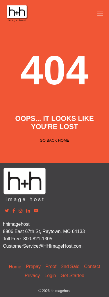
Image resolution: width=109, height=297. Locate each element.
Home (15, 266)
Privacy (32, 275)
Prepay (33, 266)
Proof (50, 266)
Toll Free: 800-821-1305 (27, 238)
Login (50, 275)
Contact (92, 266)
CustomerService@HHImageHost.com (43, 246)
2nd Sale (70, 266)
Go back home (54, 140)
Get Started (72, 275)
